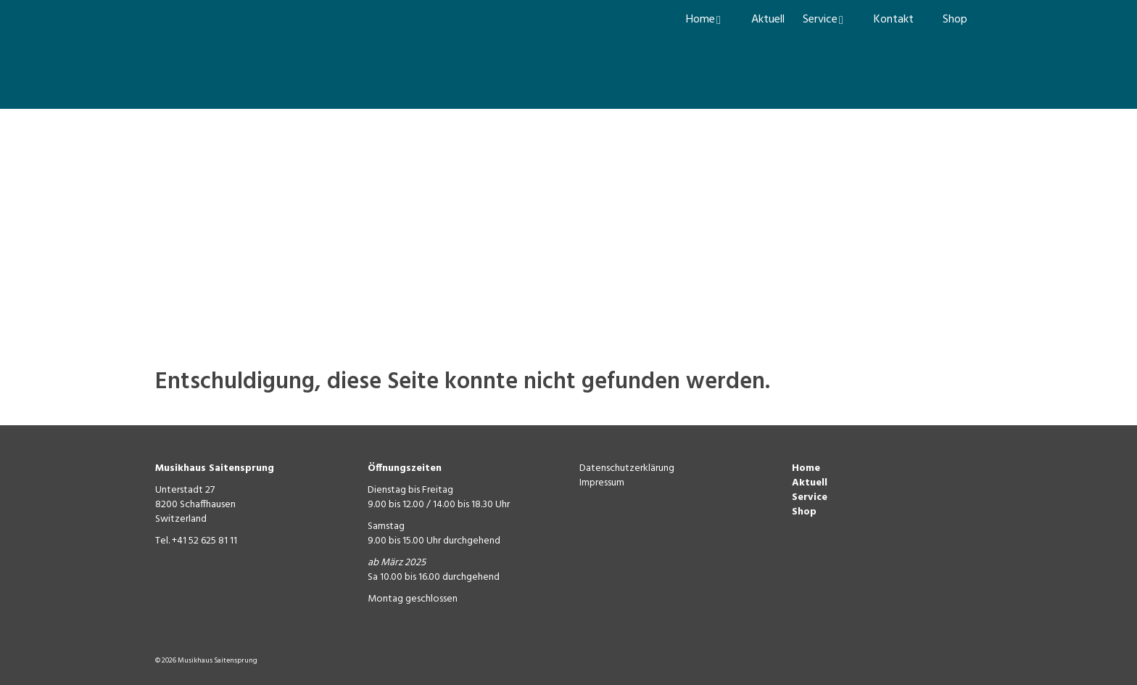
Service (809, 497)
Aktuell (809, 483)
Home (806, 468)
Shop (804, 512)
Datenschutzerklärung (626, 468)
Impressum (601, 483)
